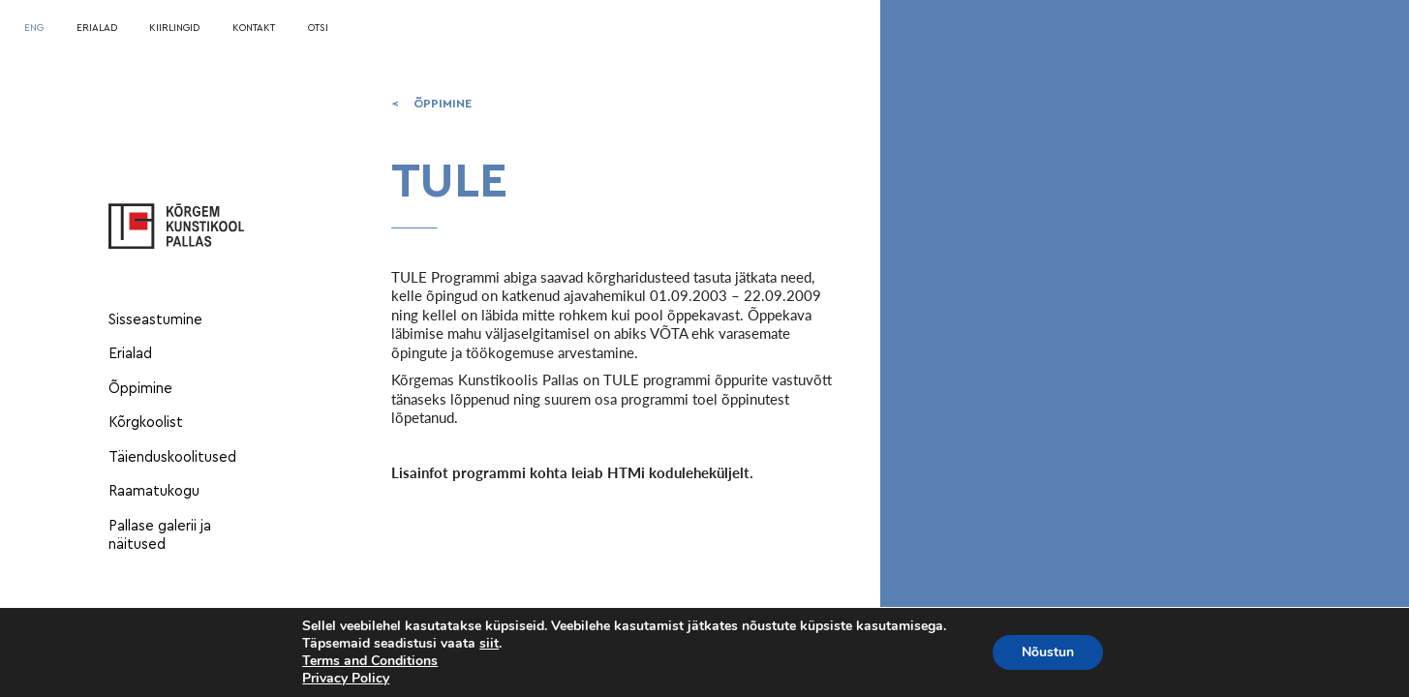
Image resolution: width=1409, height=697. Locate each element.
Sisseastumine (155, 320)
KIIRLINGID (174, 28)
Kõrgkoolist (145, 422)
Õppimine (140, 388)
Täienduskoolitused (172, 457)
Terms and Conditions (370, 661)
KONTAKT (253, 28)
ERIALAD (97, 28)
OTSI (318, 28)
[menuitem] (34, 29)
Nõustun (1048, 652)
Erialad (130, 354)
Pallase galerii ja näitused (159, 536)
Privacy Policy (345, 678)
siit (489, 643)
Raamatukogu (153, 491)
